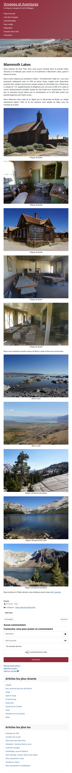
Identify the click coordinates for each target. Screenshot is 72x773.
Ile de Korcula (11, 699)
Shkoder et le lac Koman (15, 714)
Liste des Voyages (11, 17)
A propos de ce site (11, 31)
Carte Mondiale (10, 21)
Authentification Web (36, 652)
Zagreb (8, 685)
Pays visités (8, 24)
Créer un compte (11, 671)
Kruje (8, 710)
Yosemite (57, 592)
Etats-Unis (9, 613)
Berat (8, 717)
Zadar (8, 692)
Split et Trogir (11, 696)
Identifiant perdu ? (11, 668)
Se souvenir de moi (13, 646)
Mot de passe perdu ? (12, 666)
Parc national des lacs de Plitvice (19, 689)
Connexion (8, 35)
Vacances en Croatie (14, 706)
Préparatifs (8, 28)
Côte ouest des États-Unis (25, 607)
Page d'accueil (9, 14)
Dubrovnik (10, 703)
